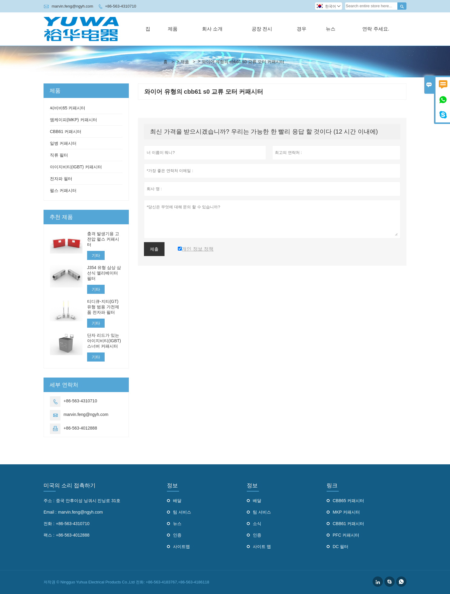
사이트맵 (181, 546)
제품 (173, 28)
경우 (301, 28)
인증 (177, 535)
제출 (154, 249)
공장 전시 (262, 28)
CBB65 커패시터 (348, 500)
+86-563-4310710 (120, 6)
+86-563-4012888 (80, 428)
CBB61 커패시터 (65, 131)
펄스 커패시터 (63, 190)
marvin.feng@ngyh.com (72, 6)
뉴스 (330, 28)
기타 (96, 255)
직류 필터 (59, 155)
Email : (50, 512)
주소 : (49, 500)
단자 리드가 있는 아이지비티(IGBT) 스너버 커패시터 (104, 341)
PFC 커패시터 (346, 535)
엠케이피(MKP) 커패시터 (73, 119)
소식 (257, 523)
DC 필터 (340, 546)
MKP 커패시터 (346, 512)
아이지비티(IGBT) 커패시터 (76, 166)
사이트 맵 (262, 546)
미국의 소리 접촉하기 (70, 485)
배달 (177, 500)
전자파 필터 (61, 178)
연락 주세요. (375, 28)
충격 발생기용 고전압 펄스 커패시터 (103, 239)
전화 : (49, 523)
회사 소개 (212, 28)
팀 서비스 (182, 512)
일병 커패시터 (63, 143)
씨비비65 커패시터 (67, 107)
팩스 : (49, 535)
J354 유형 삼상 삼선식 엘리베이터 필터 (104, 273)
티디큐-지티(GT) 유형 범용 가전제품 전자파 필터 (103, 307)
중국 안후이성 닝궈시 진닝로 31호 (88, 500)
